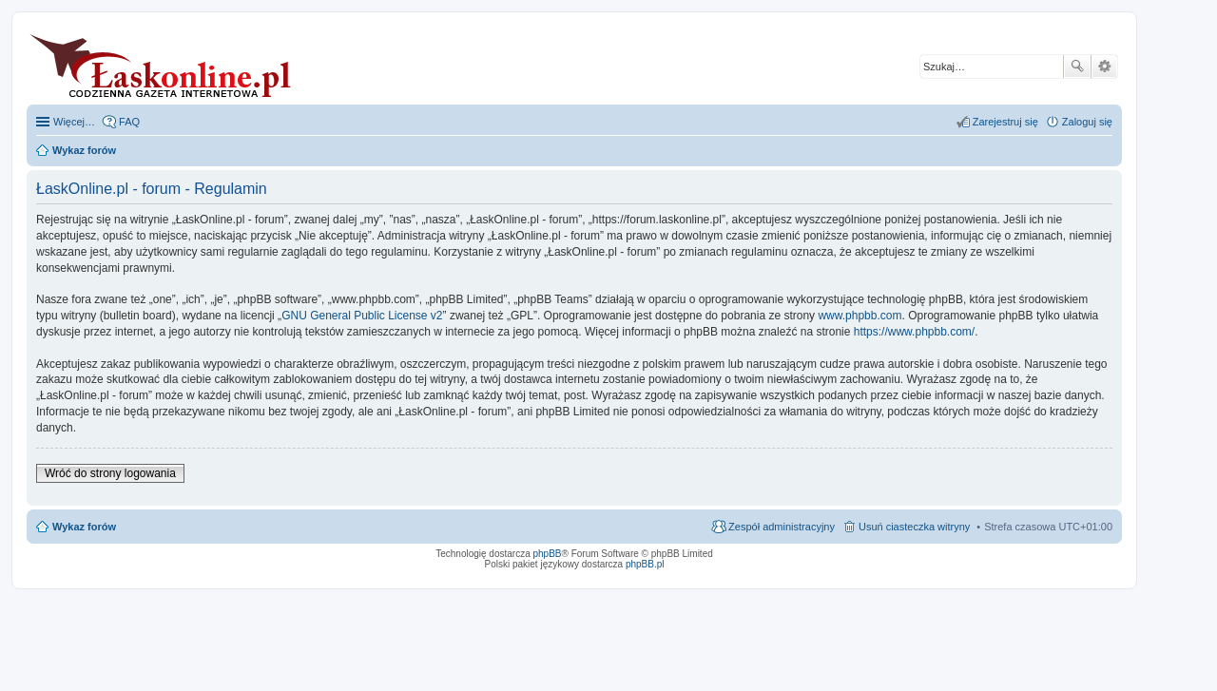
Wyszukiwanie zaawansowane (1104, 66)
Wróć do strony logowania (110, 473)
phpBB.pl (645, 564)
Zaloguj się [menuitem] (1087, 121)
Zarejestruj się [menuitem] (1005, 121)
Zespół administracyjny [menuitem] (781, 526)
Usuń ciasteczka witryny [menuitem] (914, 526)
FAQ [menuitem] (129, 121)
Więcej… (74, 121)
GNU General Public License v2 (361, 315)
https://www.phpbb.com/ (914, 331)
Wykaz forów (84, 526)
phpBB (547, 553)
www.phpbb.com (859, 315)
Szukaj (1077, 66)
